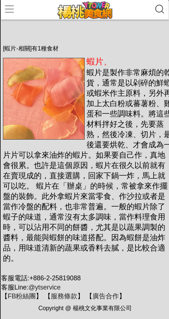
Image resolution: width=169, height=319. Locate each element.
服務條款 (64, 296)
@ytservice (44, 287)
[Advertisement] (86, 32)
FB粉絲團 (22, 296)
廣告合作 (105, 296)
